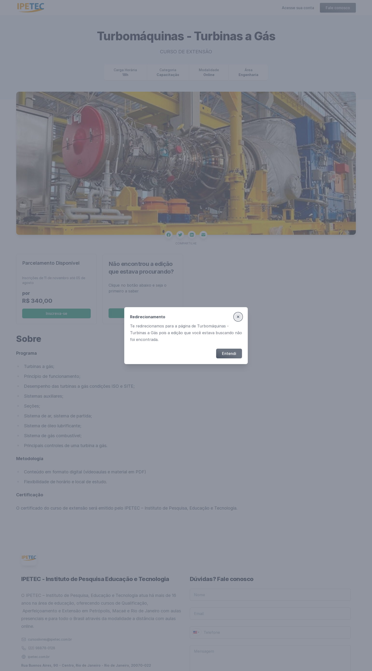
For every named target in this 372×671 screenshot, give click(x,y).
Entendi (229, 353)
